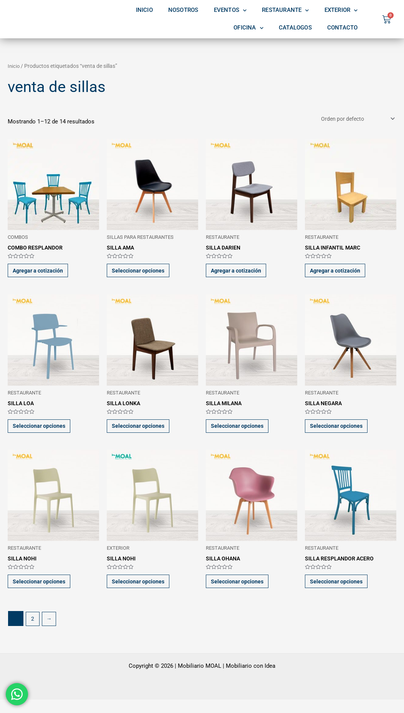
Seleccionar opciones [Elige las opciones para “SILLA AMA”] (142, 274)
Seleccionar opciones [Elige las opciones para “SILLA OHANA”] (241, 593)
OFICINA (248, 28)
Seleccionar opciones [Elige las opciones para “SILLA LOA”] (43, 433)
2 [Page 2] (33, 631)
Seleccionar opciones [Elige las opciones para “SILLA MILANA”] (241, 433)
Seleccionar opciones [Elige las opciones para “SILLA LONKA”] (142, 433)
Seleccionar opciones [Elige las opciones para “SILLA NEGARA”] (340, 433)
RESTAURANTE (285, 10)
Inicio (14, 66)
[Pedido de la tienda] (354, 119)
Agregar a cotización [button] (43, 274)
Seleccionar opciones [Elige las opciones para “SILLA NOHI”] (43, 593)
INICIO (144, 10)
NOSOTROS (183, 10)
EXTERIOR (341, 10)
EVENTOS (230, 10)
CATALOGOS (295, 28)
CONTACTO (342, 28)
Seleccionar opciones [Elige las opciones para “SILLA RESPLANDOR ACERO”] (340, 593)
